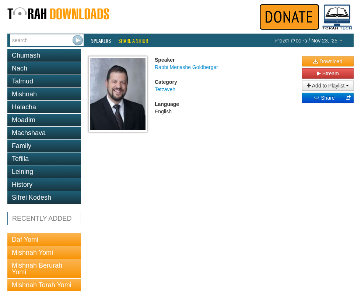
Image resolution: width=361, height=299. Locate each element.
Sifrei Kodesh (31, 197)
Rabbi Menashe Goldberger (186, 67)
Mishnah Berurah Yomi (37, 269)
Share (323, 98)
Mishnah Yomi (32, 252)
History (22, 184)
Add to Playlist (328, 86)
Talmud (22, 81)
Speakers (101, 40)
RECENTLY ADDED (41, 218)
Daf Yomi (25, 239)
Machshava (29, 133)
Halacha (24, 107)
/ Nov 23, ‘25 (308, 41)
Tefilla (20, 158)
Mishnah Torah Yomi (41, 285)
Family (21, 146)
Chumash (26, 55)
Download (327, 61)
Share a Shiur (133, 40)
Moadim (23, 120)
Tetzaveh (165, 89)
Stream (328, 73)
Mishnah (24, 94)
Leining (22, 171)
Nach (19, 68)
